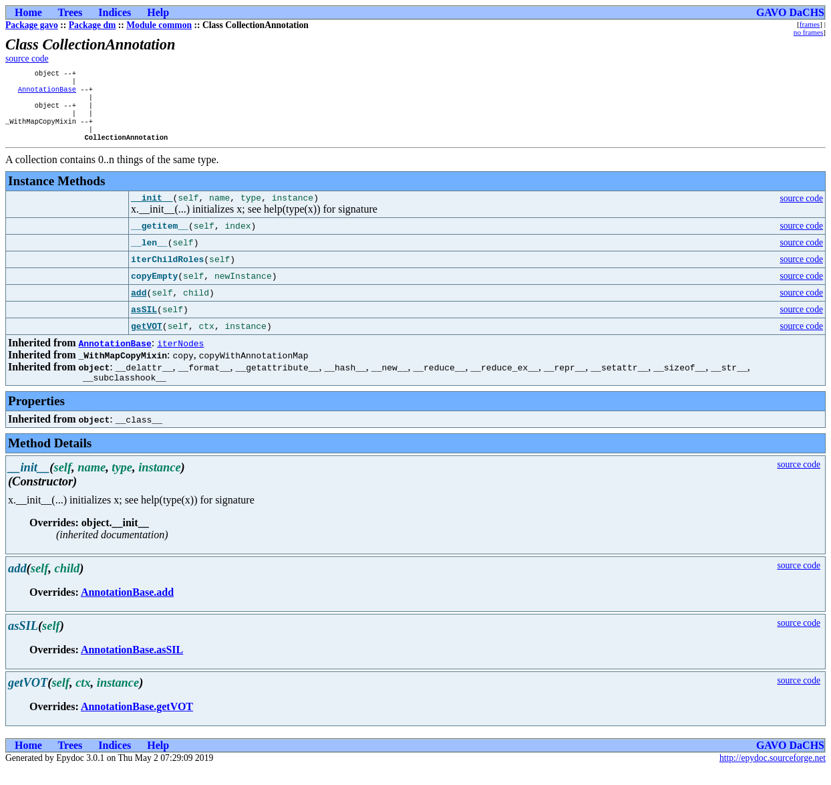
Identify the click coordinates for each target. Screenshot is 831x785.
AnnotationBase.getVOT (137, 722)
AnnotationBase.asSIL (132, 665)
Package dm (92, 25)
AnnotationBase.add (127, 608)
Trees (70, 12)
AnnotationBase (47, 93)
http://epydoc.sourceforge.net (772, 774)
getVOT (146, 340)
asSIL (144, 324)
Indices (114, 12)
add (138, 307)
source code (27, 58)
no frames (808, 32)
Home (28, 12)
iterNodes (180, 357)
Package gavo (31, 25)
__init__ (151, 211)
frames (810, 24)
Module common (159, 25)
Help (158, 12)
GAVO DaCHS (790, 12)
